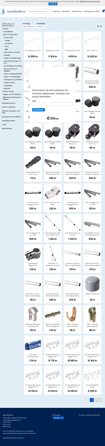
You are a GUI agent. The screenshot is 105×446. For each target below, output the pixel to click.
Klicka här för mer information (90, 1)
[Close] (75, 67)
